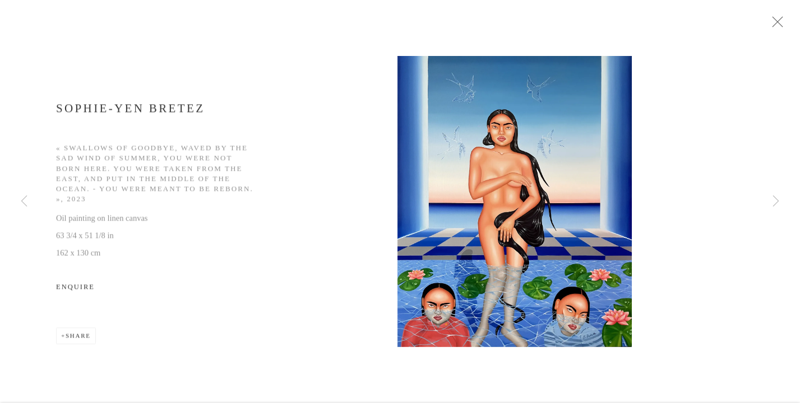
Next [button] (776, 201)
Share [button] (78, 339)
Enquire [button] (75, 291)
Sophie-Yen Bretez (130, 112)
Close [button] (779, 25)
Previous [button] (24, 201)
